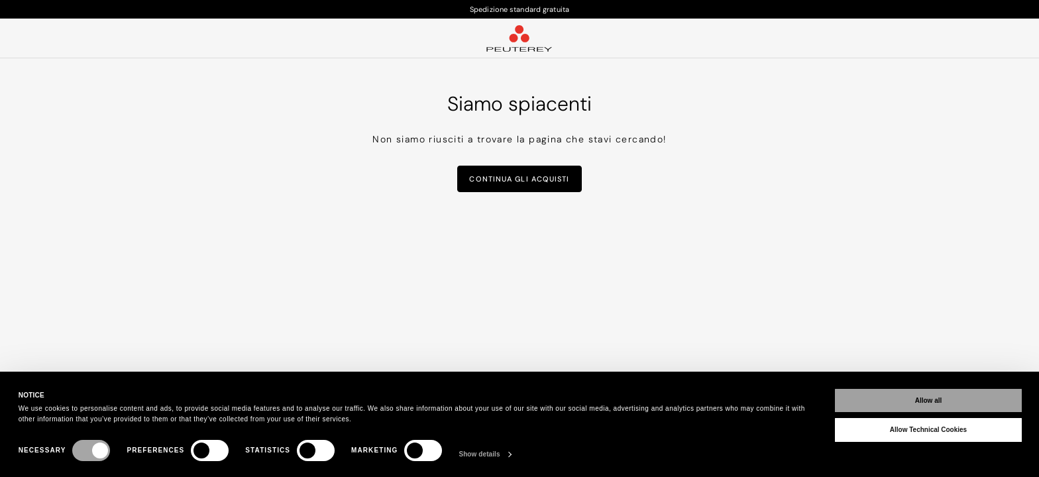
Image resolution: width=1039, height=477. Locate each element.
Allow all (928, 400)
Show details (479, 454)
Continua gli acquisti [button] (519, 179)
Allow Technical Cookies (928, 429)
